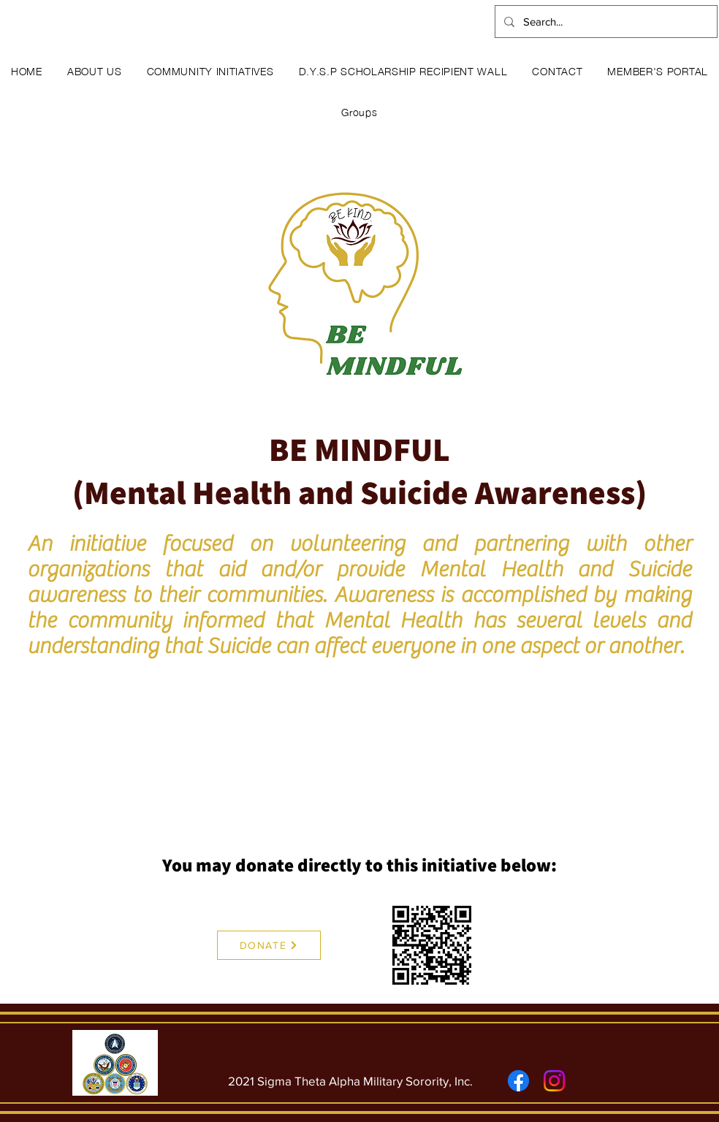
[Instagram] (554, 1080)
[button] (95, 70)
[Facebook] (518, 1080)
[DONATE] (269, 945)
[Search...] (604, 21)
